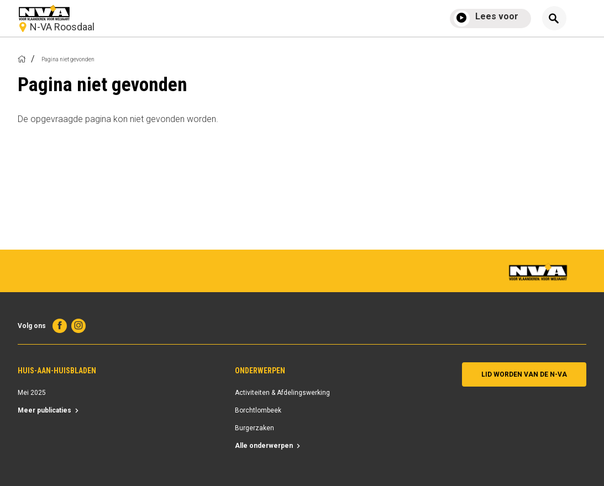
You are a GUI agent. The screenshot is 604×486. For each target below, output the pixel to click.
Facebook (59, 326)
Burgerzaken (254, 428)
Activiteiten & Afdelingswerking (282, 393)
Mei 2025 (32, 393)
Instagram (78, 326)
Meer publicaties (44, 410)
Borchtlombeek (258, 410)
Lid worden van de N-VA (524, 374)
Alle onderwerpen (264, 446)
